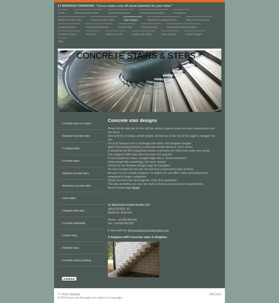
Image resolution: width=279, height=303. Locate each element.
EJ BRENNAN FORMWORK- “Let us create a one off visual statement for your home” (115, 5)
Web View (215, 293)
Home (136, 187)
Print (63, 293)
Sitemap (75, 293)
